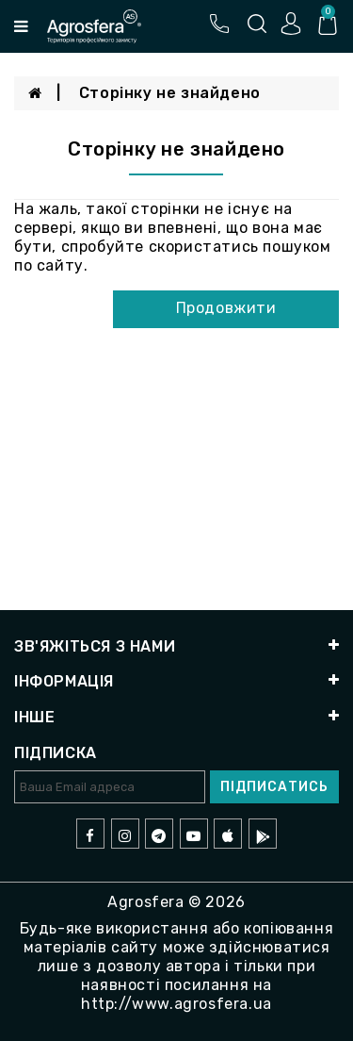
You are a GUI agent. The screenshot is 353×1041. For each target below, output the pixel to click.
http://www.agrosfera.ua (176, 1004)
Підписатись (274, 787)
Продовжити (226, 308)
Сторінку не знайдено (170, 93)
